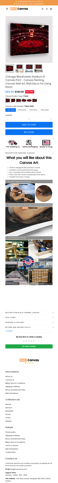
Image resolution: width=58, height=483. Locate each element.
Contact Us (9, 380)
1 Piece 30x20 (22, 110)
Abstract (8, 408)
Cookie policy (10, 452)
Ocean (8, 418)
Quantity (8, 115)
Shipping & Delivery (12, 386)
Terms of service (11, 445)
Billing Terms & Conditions (15, 383)
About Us (8, 376)
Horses (8, 414)
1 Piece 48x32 (45, 110)
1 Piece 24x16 (29, 106)
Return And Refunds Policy (15, 390)
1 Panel (25, 96)
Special (8, 404)
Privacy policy (10, 432)
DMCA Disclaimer (11, 393)
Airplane (8, 421)
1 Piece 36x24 (33, 110)
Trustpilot (9, 331)
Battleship (9, 411)
